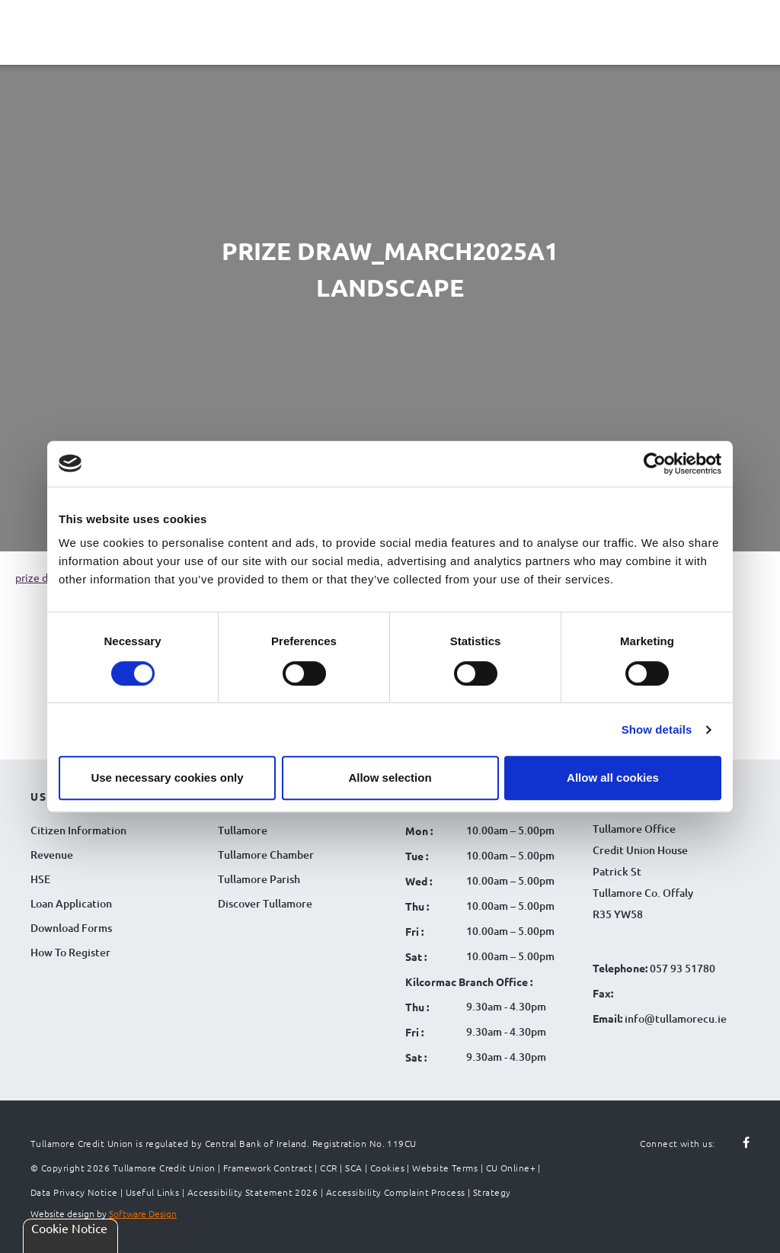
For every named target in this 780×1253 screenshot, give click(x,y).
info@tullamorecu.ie (674, 1018)
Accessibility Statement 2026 (252, 1192)
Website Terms (445, 1167)
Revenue (51, 854)
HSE (40, 879)
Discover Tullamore (265, 903)
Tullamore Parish (259, 879)
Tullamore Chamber (266, 854)
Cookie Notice (69, 1227)
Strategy (492, 1192)
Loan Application (71, 903)
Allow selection (389, 777)
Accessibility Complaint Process (395, 1192)
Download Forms (71, 927)
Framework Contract (267, 1167)
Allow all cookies (613, 777)
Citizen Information (78, 830)
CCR (328, 1167)
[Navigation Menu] (30, 44)
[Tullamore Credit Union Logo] (382, 30)
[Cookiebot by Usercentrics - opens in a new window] (654, 463)
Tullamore (242, 830)
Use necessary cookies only (167, 777)
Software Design (143, 1213)
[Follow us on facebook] (737, 1143)
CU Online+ (511, 1167)
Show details (657, 729)
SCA (353, 1167)
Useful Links (152, 1192)
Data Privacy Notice (74, 1192)
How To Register (70, 952)
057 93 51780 (682, 968)
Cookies (387, 1167)
